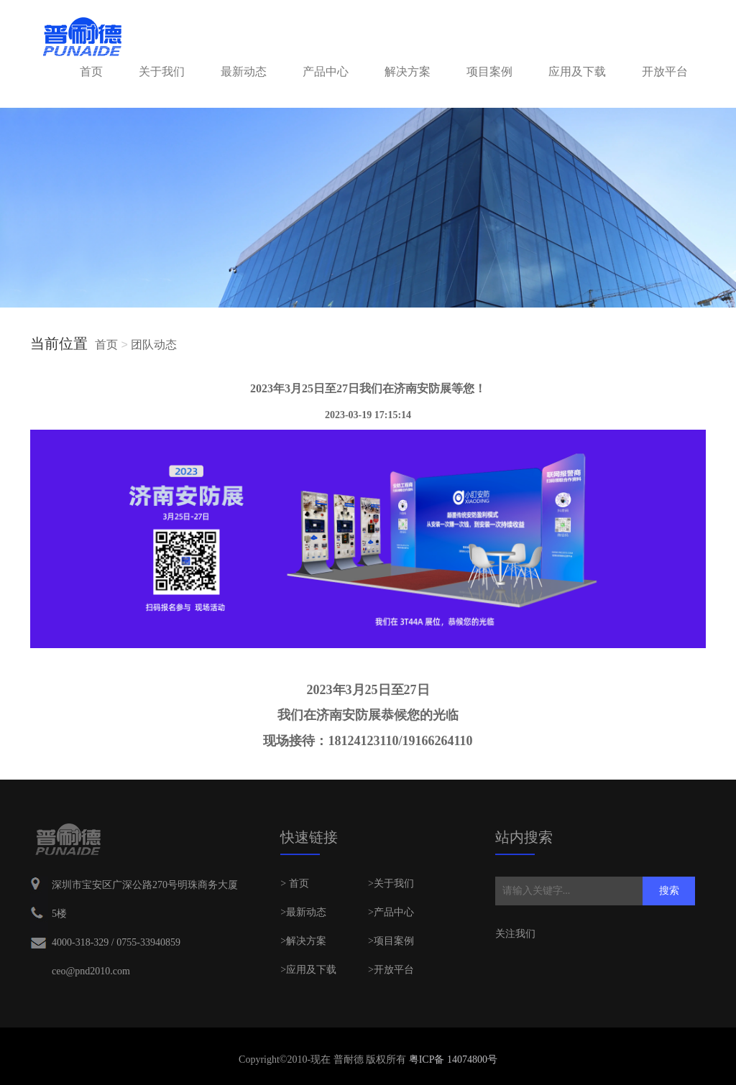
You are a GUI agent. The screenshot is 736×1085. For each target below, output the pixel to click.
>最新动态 (303, 912)
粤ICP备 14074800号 (451, 1059)
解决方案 (408, 71)
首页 (91, 71)
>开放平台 (391, 969)
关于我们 (162, 71)
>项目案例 (391, 941)
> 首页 (294, 883)
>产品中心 (391, 912)
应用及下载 (577, 71)
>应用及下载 (308, 969)
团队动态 (154, 344)
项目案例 (489, 71)
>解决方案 (303, 941)
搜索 (669, 890)
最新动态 (244, 71)
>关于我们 (391, 883)
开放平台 (665, 71)
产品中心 (326, 71)
